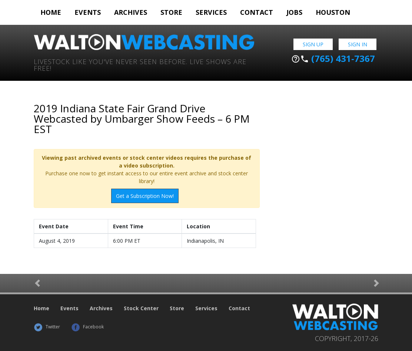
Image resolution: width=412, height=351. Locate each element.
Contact (256, 12)
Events (87, 12)
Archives (130, 12)
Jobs (294, 12)
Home (50, 12)
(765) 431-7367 (333, 58)
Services (211, 12)
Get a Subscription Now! (145, 195)
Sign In (357, 44)
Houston (333, 12)
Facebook (87, 327)
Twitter (47, 327)
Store (171, 12)
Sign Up (313, 44)
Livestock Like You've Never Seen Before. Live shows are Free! (140, 64)
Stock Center (141, 308)
